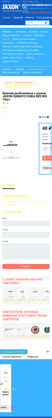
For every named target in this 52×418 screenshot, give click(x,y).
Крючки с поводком (32, 72)
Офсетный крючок (10, 72)
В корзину (12, 407)
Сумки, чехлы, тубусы (12, 57)
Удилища (29, 57)
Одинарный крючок (36, 69)
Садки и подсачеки (35, 54)
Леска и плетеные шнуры (24, 39)
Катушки (27, 35)
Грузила (44, 32)
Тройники (19, 69)
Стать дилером (44, 17)
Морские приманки (11, 35)
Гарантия (18, 17)
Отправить (26, 266)
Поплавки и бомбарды (27, 43)
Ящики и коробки (10, 61)
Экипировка (8, 43)
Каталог (6, 17)
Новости (29, 17)
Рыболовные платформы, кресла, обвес (20, 50)
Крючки (6, 39)
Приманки (7, 32)
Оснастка (33, 32)
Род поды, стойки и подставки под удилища (22, 46)
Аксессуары (20, 32)
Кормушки (39, 35)
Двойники (7, 69)
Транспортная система (12, 54)
